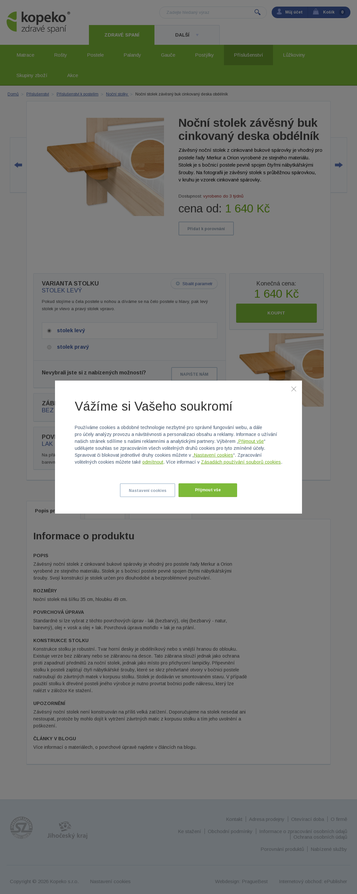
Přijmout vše (251, 441)
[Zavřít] (293, 388)
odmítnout (152, 462)
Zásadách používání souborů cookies (241, 462)
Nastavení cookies (213, 455)
